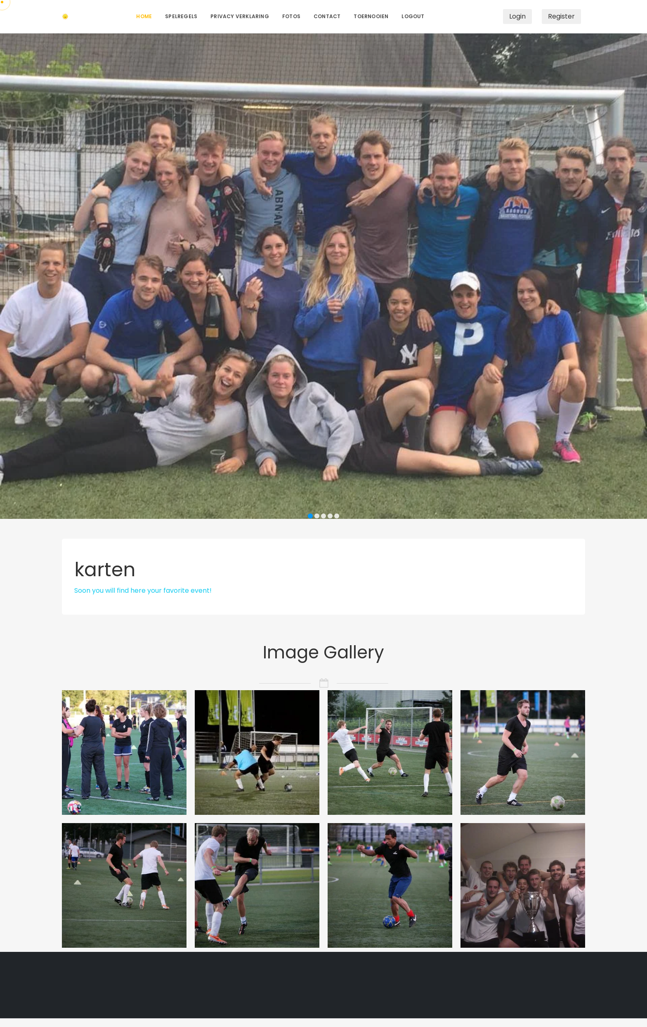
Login (517, 16)
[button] (19, 271)
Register (561, 16)
